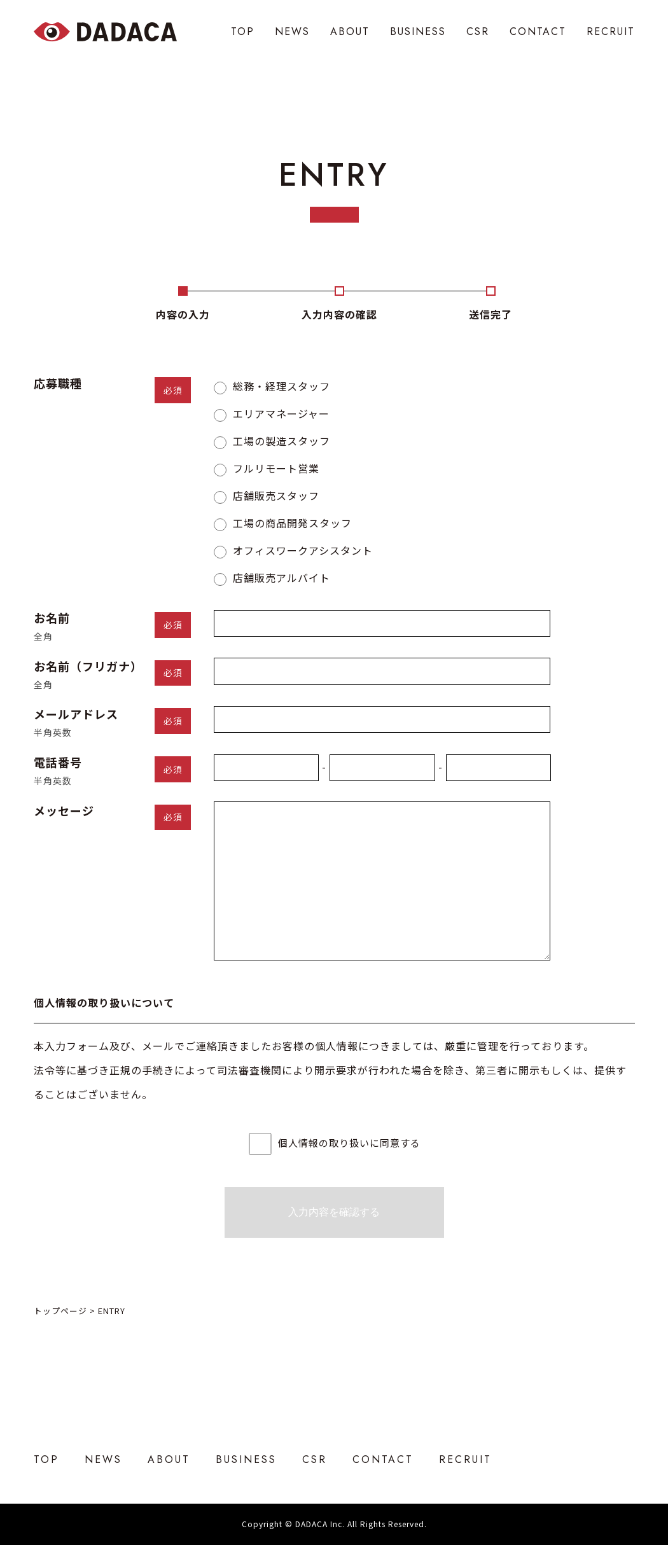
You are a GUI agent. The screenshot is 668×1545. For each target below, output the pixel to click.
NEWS (292, 31)
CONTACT (538, 31)
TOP (242, 31)
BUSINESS (418, 31)
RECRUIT (611, 31)
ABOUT (350, 31)
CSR (477, 31)
